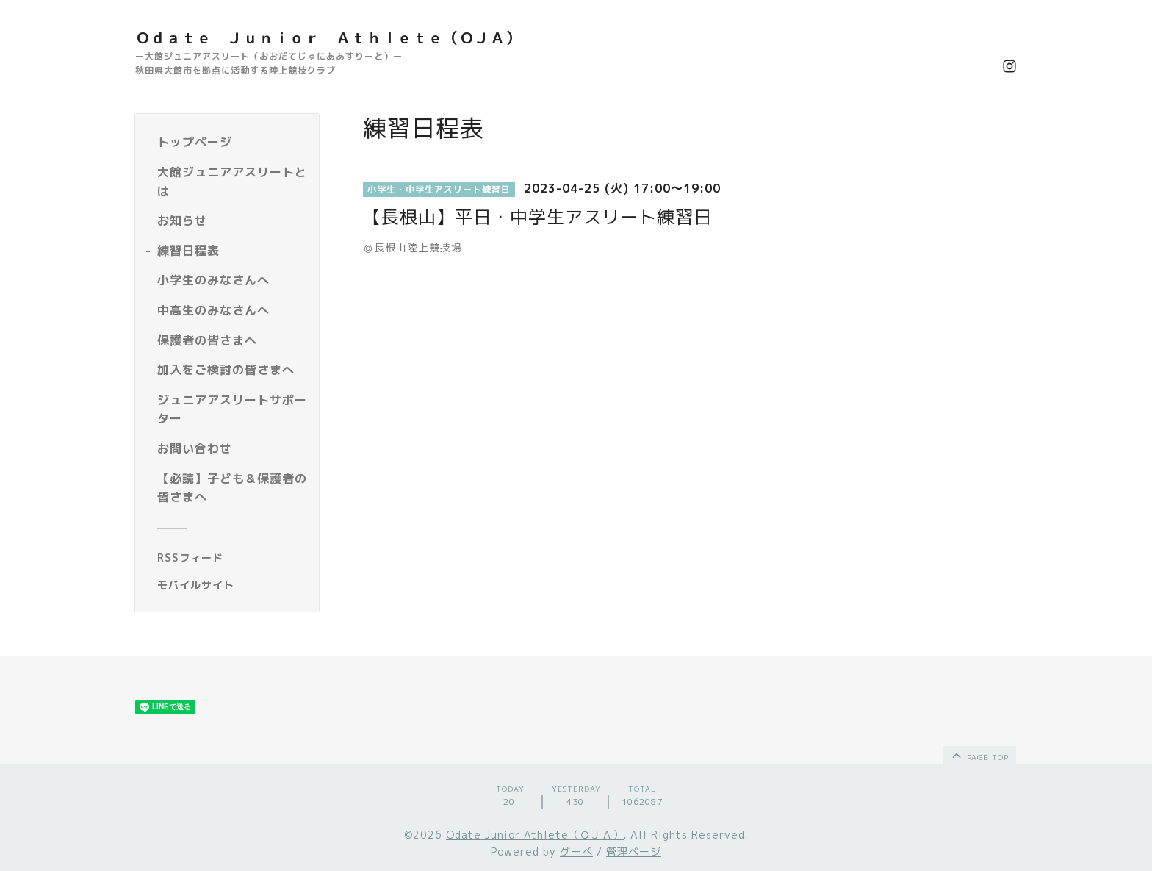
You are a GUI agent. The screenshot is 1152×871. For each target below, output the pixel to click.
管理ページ (633, 852)
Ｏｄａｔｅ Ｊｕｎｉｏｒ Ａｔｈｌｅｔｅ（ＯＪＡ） (328, 37)
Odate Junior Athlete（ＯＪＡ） (535, 835)
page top (979, 755)
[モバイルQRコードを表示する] (232, 585)
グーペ (576, 852)
